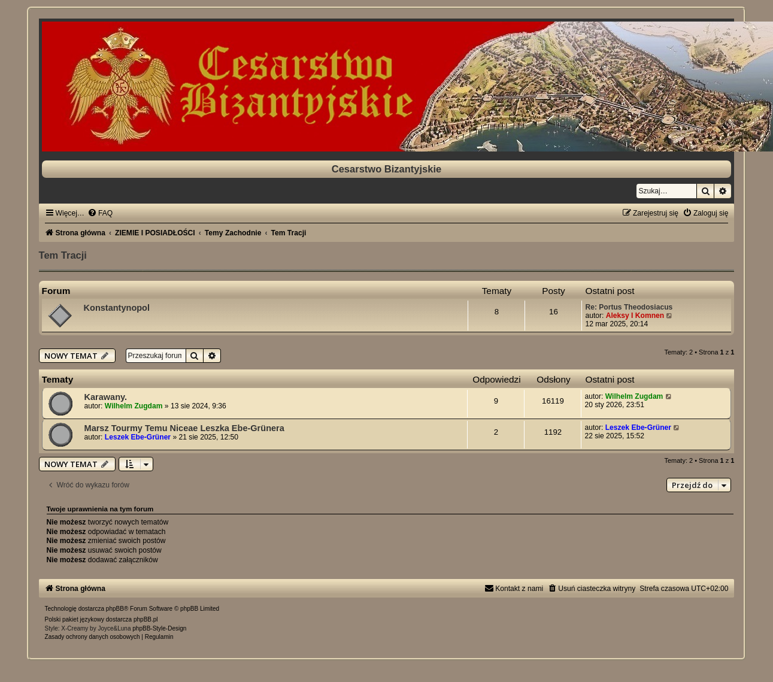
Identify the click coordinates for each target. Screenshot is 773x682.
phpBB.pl (146, 619)
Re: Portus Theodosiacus (628, 307)
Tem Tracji (63, 255)
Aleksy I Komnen (635, 315)
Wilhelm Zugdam (134, 406)
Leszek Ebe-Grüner (138, 437)
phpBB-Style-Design (159, 628)
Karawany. (106, 397)
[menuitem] (100, 213)
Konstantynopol (117, 308)
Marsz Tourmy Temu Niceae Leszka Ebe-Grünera (184, 428)
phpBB (115, 608)
